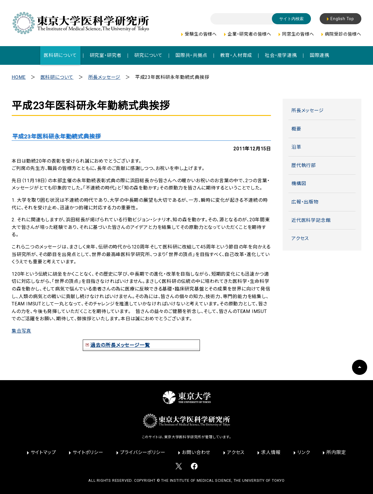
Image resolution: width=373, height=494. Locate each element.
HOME (19, 77)
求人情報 (271, 452)
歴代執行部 (303, 165)
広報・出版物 (305, 202)
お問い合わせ (196, 452)
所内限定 (336, 452)
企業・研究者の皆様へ (249, 34)
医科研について (57, 77)
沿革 (296, 147)
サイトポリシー (88, 452)
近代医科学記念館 (310, 220)
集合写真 (21, 331)
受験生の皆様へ (201, 34)
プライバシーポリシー (143, 452)
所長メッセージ (104, 77)
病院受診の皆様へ (343, 34)
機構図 (298, 183)
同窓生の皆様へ (298, 34)
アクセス (300, 238)
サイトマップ (43, 452)
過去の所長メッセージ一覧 (120, 345)
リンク (303, 452)
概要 (296, 129)
